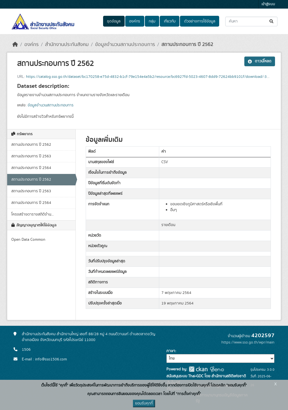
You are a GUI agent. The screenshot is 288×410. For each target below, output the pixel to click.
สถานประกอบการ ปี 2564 (31, 168)
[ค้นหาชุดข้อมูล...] (251, 21)
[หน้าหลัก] (15, 44)
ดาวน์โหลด (259, 61)
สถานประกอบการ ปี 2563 (31, 156)
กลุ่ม (152, 21)
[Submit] (272, 21)
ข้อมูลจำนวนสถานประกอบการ (125, 44)
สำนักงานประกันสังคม (67, 44)
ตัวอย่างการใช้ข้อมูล (199, 21)
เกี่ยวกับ (170, 21)
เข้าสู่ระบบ (268, 4)
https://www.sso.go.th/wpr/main (247, 342)
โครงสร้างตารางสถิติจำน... (32, 214)
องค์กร (134, 21)
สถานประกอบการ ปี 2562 (187, 44)
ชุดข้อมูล (114, 21)
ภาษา (170, 351)
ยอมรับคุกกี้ (144, 403)
